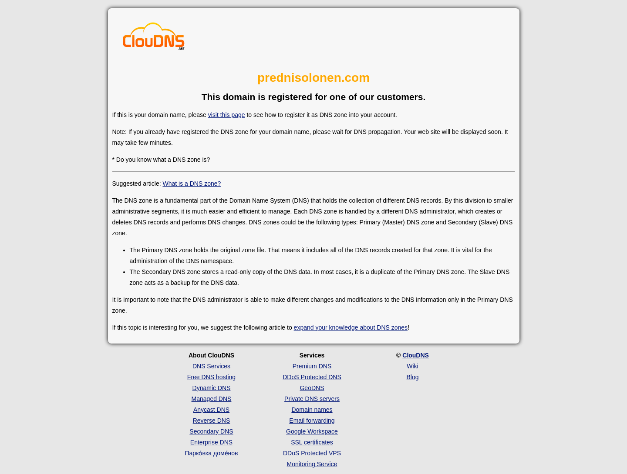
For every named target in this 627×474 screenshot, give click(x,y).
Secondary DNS (211, 431)
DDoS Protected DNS (312, 377)
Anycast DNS (211, 409)
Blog (412, 377)
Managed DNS (212, 398)
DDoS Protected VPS (312, 453)
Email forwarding (311, 420)
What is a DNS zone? (191, 183)
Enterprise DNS (211, 442)
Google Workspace (312, 431)
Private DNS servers (312, 398)
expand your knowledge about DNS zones (351, 327)
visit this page (226, 114)
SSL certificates (312, 442)
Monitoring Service (312, 464)
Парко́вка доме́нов (211, 453)
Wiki (412, 366)
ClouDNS (415, 355)
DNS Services (211, 366)
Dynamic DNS (211, 387)
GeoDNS (312, 387)
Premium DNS (312, 366)
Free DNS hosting (211, 377)
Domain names (311, 409)
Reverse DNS (211, 420)
